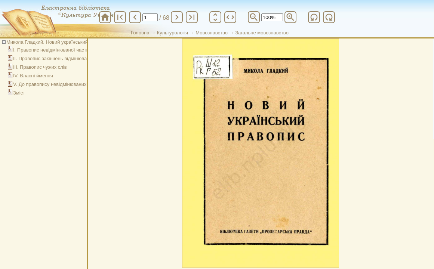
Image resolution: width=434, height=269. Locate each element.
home (105, 17)
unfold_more (215, 17)
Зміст (19, 93)
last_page (192, 17)
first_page (120, 17)
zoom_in (290, 17)
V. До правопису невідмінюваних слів (55, 84)
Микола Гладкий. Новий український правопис (58, 42)
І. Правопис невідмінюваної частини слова (61, 50)
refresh (314, 17)
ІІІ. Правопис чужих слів (40, 67)
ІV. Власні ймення (33, 75)
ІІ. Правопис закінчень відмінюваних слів (59, 58)
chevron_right (177, 17)
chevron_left (135, 17)
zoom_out (254, 17)
